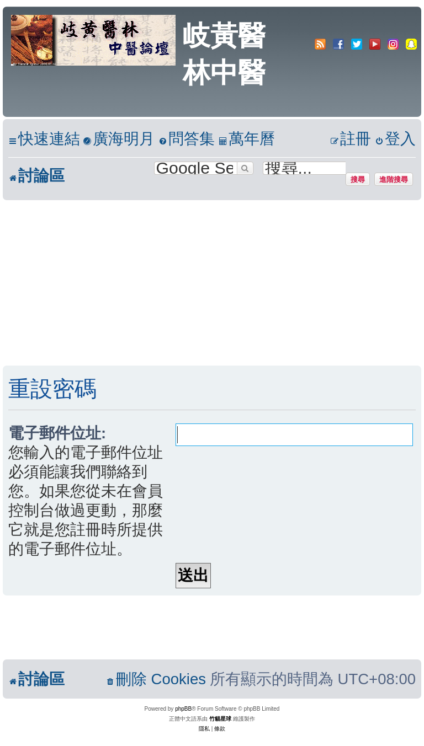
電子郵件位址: (57, 433)
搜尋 (358, 179)
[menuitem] (119, 139)
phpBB (183, 709)
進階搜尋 (393, 179)
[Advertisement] (212, 283)
